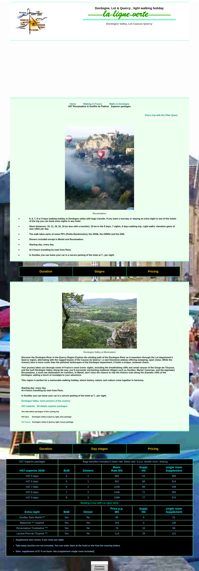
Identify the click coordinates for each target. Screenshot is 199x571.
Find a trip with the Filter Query (161, 115)
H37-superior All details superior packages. (44, 406)
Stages (99, 271)
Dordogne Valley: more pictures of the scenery (45, 401)
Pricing (153, 271)
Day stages (99, 448)
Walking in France (92, 104)
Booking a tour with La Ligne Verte (99, 503)
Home (73, 104)
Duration (46, 271)
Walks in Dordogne (119, 104)
